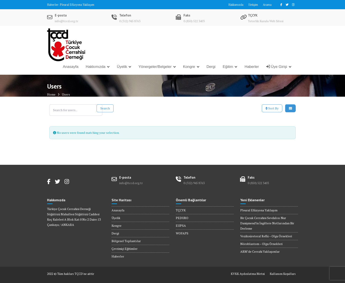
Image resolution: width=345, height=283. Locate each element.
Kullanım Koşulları (283, 274)
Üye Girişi (276, 67)
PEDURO (182, 218)
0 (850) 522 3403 (194, 21)
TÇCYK (181, 210)
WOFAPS (182, 233)
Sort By (272, 108)
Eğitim (228, 67)
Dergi (211, 67)
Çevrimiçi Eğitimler (125, 249)
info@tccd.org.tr (66, 21)
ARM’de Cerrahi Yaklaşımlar (260, 251)
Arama (267, 5)
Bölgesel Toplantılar (126, 241)
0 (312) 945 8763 (129, 21)
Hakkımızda (235, 5)
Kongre (189, 67)
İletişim (253, 5)
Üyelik (122, 67)
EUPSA (181, 225)
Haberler (251, 67)
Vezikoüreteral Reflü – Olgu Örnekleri (266, 236)
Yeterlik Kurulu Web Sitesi (265, 21)
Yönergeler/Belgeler (154, 67)
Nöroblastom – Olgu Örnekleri (261, 244)
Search (105, 108)
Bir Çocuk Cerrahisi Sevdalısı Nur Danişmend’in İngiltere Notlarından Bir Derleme (267, 223)
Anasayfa (71, 67)
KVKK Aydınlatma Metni (248, 274)
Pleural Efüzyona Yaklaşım (77, 5)
